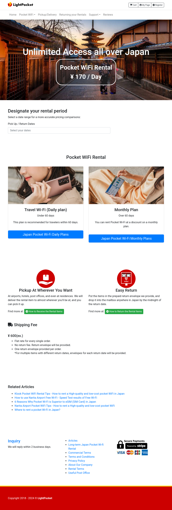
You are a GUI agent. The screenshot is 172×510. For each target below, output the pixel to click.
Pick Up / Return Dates (21, 123)
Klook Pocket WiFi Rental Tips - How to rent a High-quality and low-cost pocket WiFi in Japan (69, 393)
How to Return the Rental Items (124, 311)
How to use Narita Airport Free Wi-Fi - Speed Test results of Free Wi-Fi (56, 397)
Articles (72, 440)
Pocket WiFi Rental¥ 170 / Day (86, 72)
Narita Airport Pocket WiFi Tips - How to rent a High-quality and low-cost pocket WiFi (65, 405)
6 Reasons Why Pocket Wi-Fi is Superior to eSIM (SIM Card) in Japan (55, 401)
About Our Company (80, 464)
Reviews (108, 14)
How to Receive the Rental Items (44, 311)
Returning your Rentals (72, 14)
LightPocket (45, 498)
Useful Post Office (79, 472)
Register (158, 5)
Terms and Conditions (81, 456)
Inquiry (14, 441)
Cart (133, 5)
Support (93, 14)
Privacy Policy (76, 460)
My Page (145, 5)
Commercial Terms (79, 452)
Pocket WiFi (26, 14)
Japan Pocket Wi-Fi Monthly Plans (126, 238)
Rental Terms (76, 468)
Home (12, 14)
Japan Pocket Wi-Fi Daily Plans (46, 234)
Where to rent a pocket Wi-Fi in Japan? (37, 409)
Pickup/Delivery (47, 14)
